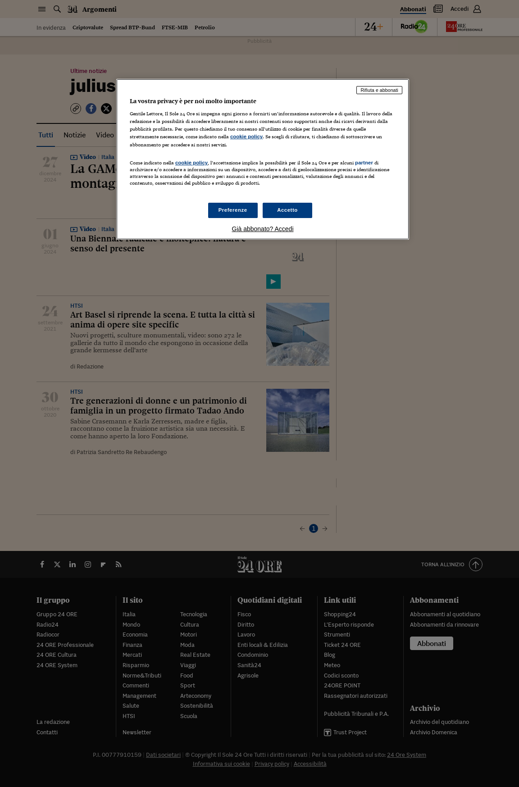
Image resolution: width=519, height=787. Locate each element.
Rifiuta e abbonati (379, 90)
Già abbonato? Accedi (263, 228)
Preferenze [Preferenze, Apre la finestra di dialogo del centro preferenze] (233, 210)
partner (364, 162)
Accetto (287, 210)
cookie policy (246, 136)
